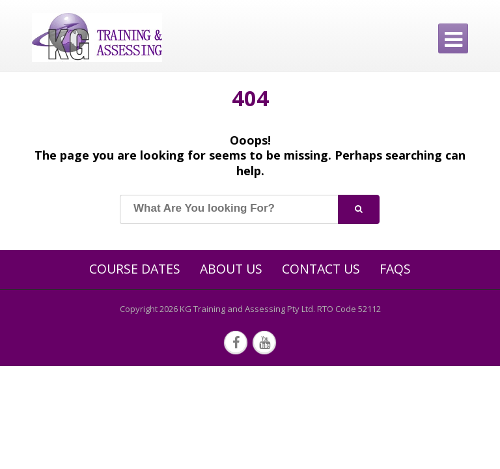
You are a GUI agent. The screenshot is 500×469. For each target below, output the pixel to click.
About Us (231, 269)
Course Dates (134, 269)
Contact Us (321, 269)
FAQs (395, 269)
